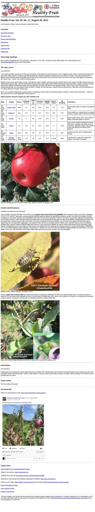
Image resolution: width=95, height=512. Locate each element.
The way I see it (6, 36)
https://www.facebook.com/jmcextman (33, 393)
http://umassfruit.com (21, 472)
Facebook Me (5, 48)
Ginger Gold (11, 107)
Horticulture (4, 42)
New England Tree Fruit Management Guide (15, 469)
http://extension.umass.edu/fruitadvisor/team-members (69, 498)
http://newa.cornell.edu (48, 479)
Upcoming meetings (7, 33)
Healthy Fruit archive (7, 491)
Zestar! (11, 118)
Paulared (11, 113)
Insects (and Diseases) (8, 39)
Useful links (4, 51)
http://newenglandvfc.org (9, 62)
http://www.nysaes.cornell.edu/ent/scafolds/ (30, 475)
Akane (11, 133)
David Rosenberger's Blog (9, 485)
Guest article (5, 45)
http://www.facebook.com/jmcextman (56, 482)
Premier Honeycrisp (11, 138)
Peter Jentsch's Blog (7, 488)
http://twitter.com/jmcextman (24, 482)
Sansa (11, 126)
